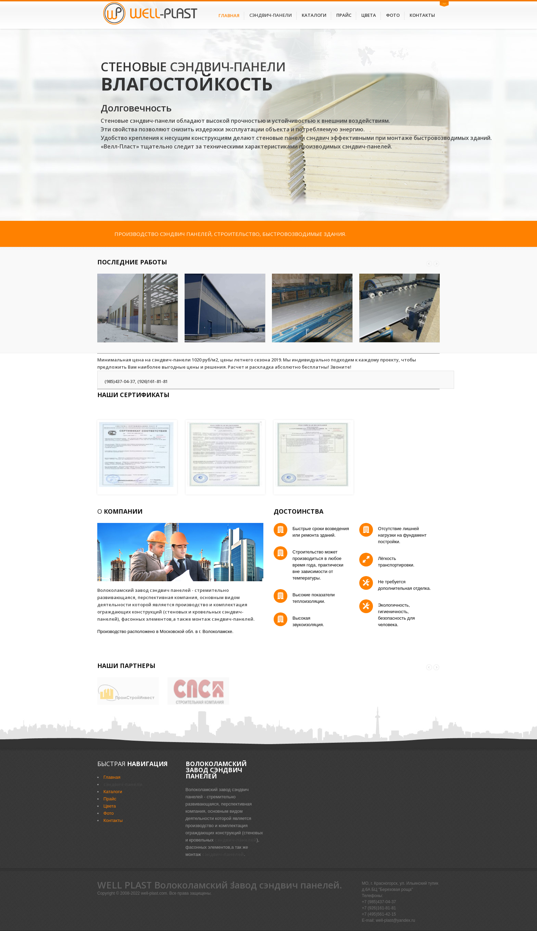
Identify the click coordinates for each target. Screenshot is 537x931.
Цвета (368, 15)
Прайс (343, 15)
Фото (393, 15)
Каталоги (314, 15)
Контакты (422, 15)
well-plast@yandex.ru (395, 920)
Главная (228, 15)
